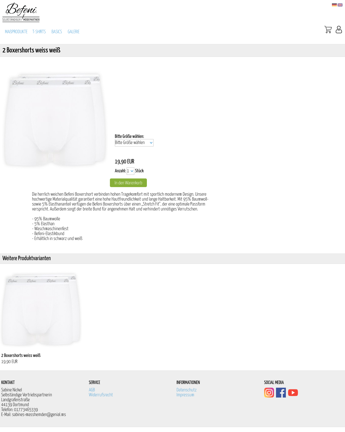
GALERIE (74, 32)
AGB (92, 390)
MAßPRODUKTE (16, 32)
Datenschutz (186, 390)
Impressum (185, 395)
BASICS (57, 32)
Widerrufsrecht (101, 395)
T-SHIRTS (39, 32)
